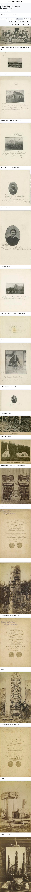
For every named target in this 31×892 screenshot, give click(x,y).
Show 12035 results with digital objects (21, 24)
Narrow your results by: (15, 1)
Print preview (4, 18)
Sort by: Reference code (12, 21)
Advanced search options (8, 15)
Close (8, 5)
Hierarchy (12, 18)
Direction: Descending (25, 21)
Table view (27, 18)
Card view (20, 18)
